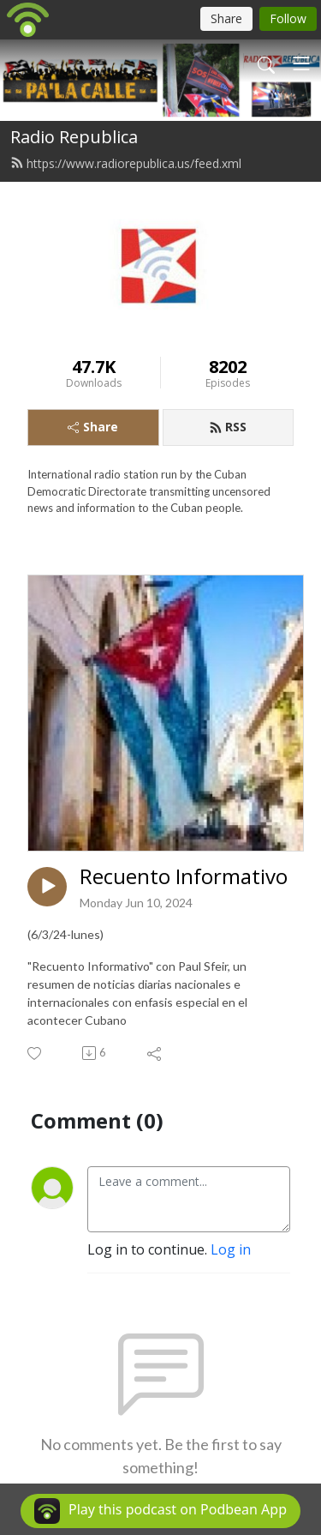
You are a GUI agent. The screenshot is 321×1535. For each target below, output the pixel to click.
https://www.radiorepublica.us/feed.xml (125, 163)
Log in (231, 1249)
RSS (228, 426)
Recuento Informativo (184, 876)
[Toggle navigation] (301, 63)
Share (93, 426)
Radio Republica (74, 136)
